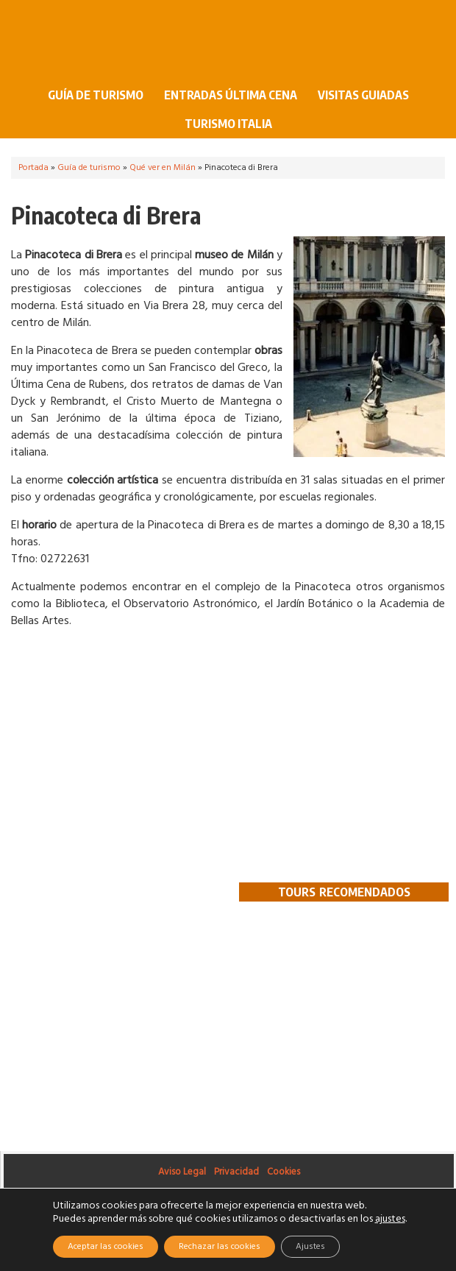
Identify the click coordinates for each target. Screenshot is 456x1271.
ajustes (390, 1219)
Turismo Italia (228, 123)
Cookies (283, 1172)
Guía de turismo (90, 95)
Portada (33, 167)
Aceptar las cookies (105, 1246)
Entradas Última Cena (230, 95)
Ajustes (310, 1246)
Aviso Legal (182, 1172)
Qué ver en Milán (162, 167)
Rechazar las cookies (219, 1246)
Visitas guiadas (363, 95)
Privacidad (236, 1172)
